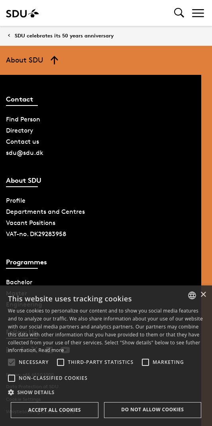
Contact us (22, 141)
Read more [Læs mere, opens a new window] (51, 350)
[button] (12, 362)
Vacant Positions (30, 223)
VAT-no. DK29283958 (36, 234)
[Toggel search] (179, 13)
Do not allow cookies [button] (152, 409)
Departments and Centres (45, 211)
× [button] (203, 295)
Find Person (23, 119)
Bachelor (19, 282)
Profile (16, 200)
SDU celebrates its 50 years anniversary (64, 35)
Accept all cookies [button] (54, 409)
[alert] (106, 355)
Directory (19, 130)
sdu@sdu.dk (24, 152)
